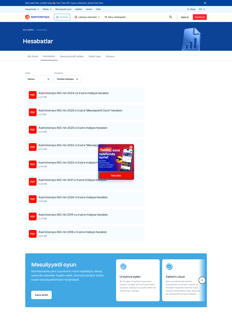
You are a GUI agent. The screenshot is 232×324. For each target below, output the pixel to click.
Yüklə (98, 9)
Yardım (89, 9)
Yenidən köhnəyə (68, 79)
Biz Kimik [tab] (33, 56)
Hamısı (39, 79)
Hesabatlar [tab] (49, 56)
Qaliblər (78, 9)
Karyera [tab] (110, 56)
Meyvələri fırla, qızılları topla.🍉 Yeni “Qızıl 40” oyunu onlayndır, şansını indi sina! (64, 3)
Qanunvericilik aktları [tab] (72, 56)
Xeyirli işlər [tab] (94, 56)
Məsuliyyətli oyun (63, 9)
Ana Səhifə (28, 29)
